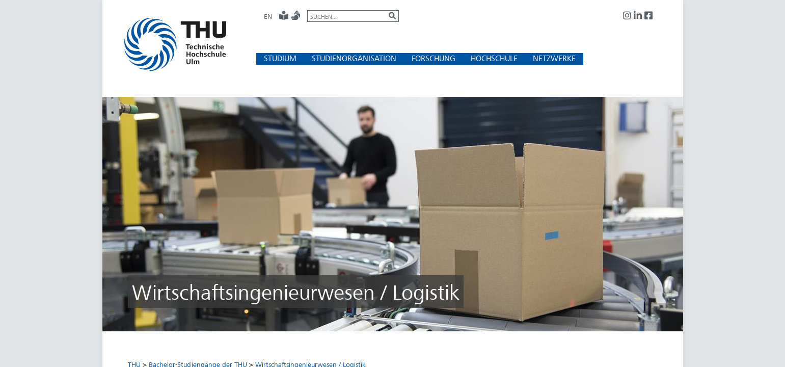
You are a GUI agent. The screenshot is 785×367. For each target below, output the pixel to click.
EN (268, 16)
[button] (280, 58)
